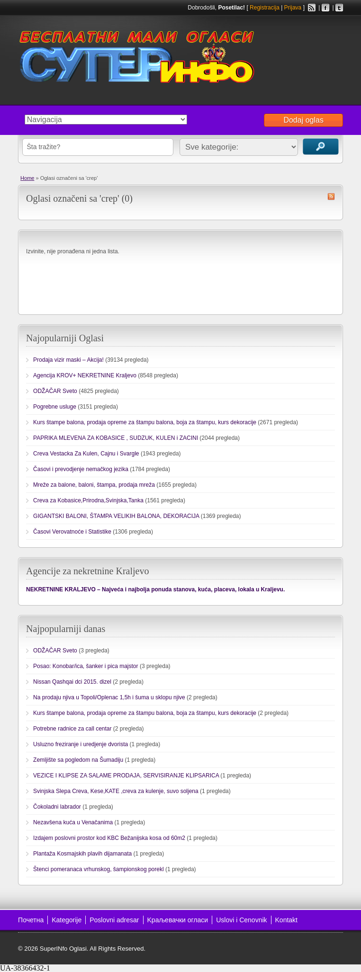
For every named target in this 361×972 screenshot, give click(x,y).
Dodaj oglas (303, 120)
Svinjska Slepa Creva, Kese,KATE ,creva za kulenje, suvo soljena (116, 791)
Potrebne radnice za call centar (72, 728)
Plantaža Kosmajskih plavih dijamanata (82, 853)
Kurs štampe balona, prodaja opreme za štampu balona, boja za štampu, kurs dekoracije (144, 422)
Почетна (31, 920)
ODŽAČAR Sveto (55, 391)
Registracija (265, 7)
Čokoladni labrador (57, 806)
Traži (321, 146)
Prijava (293, 7)
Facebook (325, 7)
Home (27, 178)
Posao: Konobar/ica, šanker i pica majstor (85, 666)
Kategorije (66, 920)
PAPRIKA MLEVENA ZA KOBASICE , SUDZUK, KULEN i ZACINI (115, 438)
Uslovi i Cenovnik (241, 920)
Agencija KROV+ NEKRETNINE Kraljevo (84, 375)
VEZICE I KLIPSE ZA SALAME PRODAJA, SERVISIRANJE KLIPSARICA (126, 775)
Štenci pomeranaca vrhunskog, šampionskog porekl (98, 869)
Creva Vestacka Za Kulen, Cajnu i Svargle (86, 453)
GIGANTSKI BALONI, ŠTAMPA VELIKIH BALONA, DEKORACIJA (116, 516)
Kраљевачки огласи (177, 920)
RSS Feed (312, 7)
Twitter (339, 7)
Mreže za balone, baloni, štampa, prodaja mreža (94, 485)
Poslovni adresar (114, 920)
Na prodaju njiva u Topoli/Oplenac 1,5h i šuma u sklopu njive (109, 697)
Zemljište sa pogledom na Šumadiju (78, 760)
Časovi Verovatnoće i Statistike (72, 531)
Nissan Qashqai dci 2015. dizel (72, 681)
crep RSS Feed (331, 196)
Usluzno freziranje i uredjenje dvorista (80, 744)
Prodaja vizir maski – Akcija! (68, 360)
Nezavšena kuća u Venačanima (73, 822)
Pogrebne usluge (54, 406)
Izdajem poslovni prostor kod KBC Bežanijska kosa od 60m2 (109, 838)
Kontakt (286, 920)
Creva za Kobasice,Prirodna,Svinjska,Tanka (88, 500)
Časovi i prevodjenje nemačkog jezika (80, 469)
